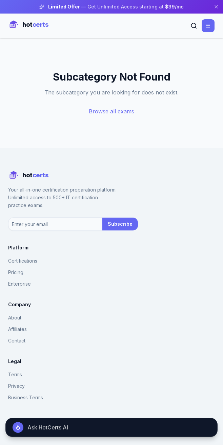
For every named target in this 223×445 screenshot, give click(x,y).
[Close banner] (216, 6)
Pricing (15, 272)
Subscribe (120, 224)
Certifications (22, 261)
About (14, 317)
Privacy (16, 386)
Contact (16, 340)
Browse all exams (111, 111)
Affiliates (17, 329)
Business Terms (25, 397)
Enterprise (19, 284)
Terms (15, 374)
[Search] (193, 25)
